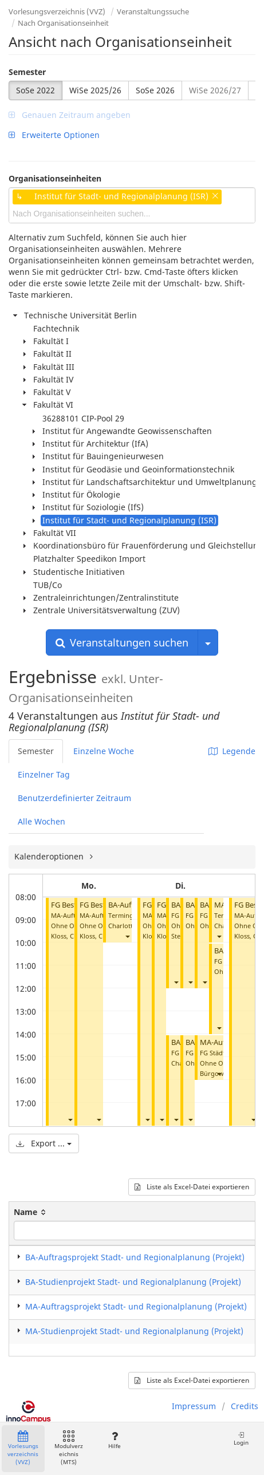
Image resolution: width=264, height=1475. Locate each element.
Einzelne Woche (103, 751)
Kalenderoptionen (50, 856)
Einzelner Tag (44, 774)
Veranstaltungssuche (153, 11)
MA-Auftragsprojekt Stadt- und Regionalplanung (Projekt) (136, 1306)
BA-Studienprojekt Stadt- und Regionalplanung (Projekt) (133, 1281)
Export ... (44, 1143)
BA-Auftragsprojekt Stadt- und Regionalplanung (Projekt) (135, 1257)
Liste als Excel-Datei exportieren (192, 1187)
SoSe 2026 (155, 90)
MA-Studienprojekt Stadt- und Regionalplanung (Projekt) (134, 1331)
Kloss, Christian (74, 936)
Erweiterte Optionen (54, 134)
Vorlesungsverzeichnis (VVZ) (57, 11)
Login (241, 1438)
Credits (244, 1406)
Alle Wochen (41, 821)
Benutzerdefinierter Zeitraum (74, 797)
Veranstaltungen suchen (122, 642)
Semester (27, 71)
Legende (231, 751)
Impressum (194, 1406)
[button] (70, 1119)
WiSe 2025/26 (95, 90)
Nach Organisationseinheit (63, 23)
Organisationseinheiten (55, 178)
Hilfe (114, 1440)
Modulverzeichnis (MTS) (68, 1448)
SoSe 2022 (35, 90)
